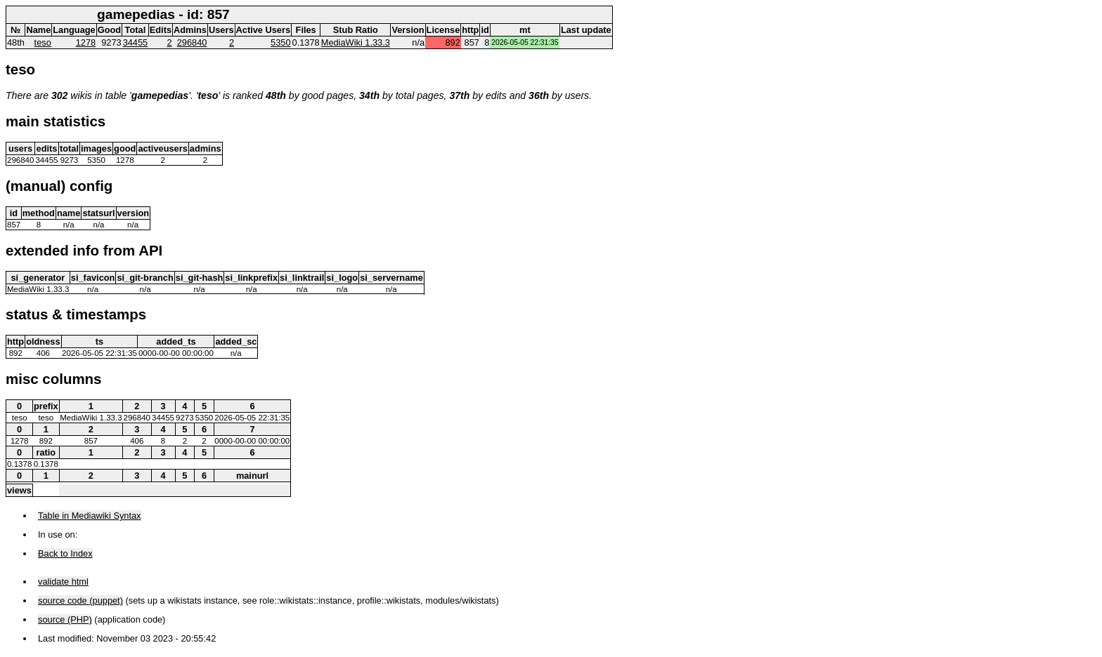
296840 (192, 42)
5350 (280, 42)
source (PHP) (65, 619)
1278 (86, 42)
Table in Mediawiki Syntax (89, 515)
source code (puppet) (80, 600)
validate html (63, 581)
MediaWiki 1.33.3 (355, 42)
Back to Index (65, 553)
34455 (135, 42)
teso (42, 42)
